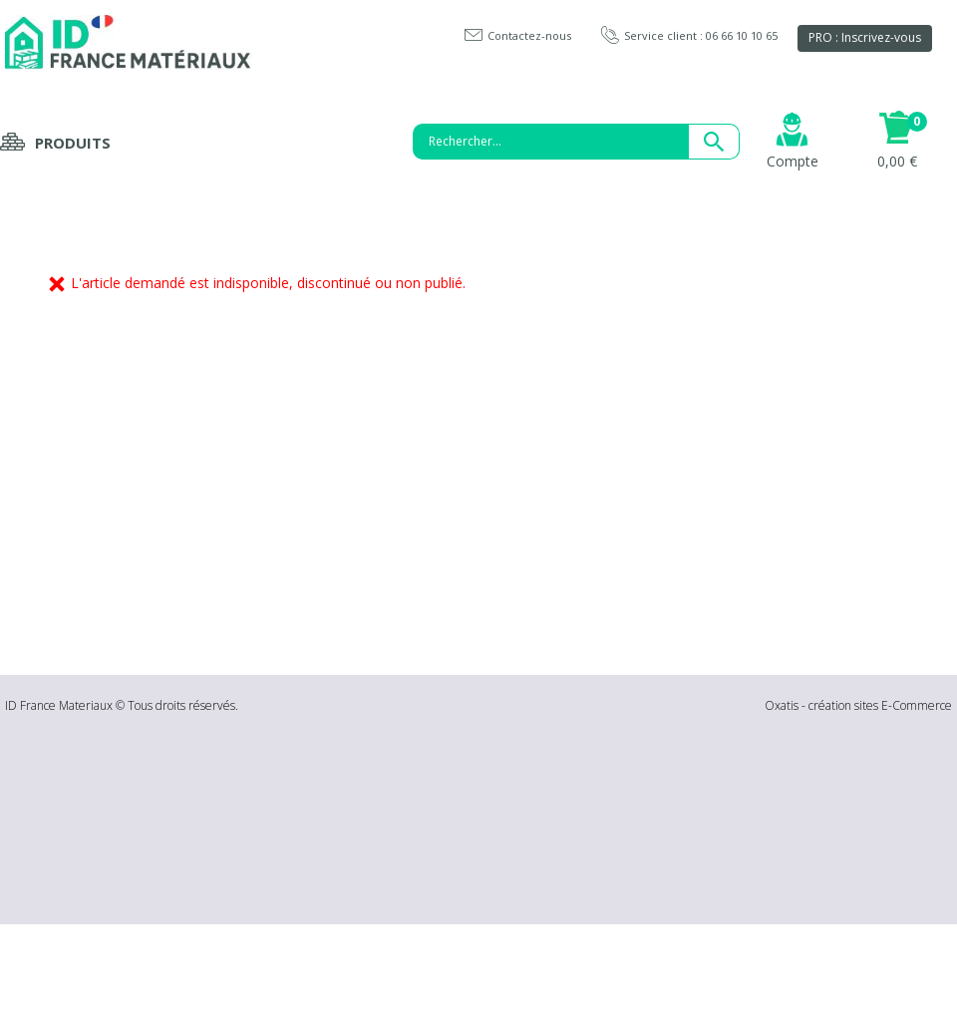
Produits (73, 143)
